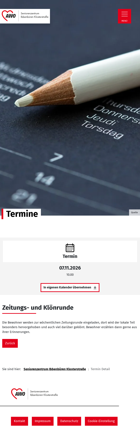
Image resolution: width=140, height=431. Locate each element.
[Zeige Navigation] (124, 14)
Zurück (10, 343)
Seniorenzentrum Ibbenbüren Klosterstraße (55, 369)
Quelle (134, 212)
